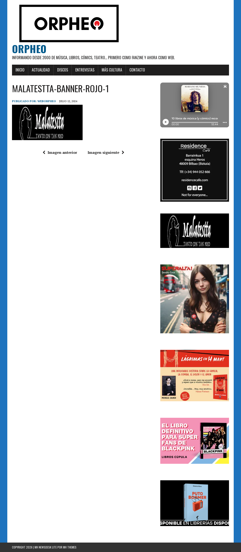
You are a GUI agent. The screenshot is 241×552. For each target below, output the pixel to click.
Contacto (137, 70)
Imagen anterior (60, 152)
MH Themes (69, 547)
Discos (62, 70)
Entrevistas (84, 70)
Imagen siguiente (106, 152)
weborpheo (46, 101)
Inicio (20, 70)
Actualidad (41, 70)
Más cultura (112, 70)
